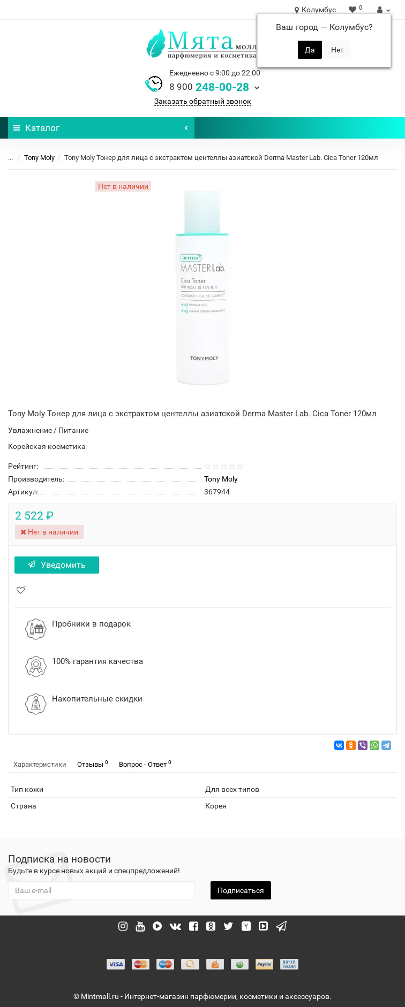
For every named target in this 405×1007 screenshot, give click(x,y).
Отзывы (92, 763)
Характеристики (39, 764)
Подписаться (241, 890)
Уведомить (57, 565)
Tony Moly (39, 158)
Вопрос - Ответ (145, 763)
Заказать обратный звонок (202, 101)
